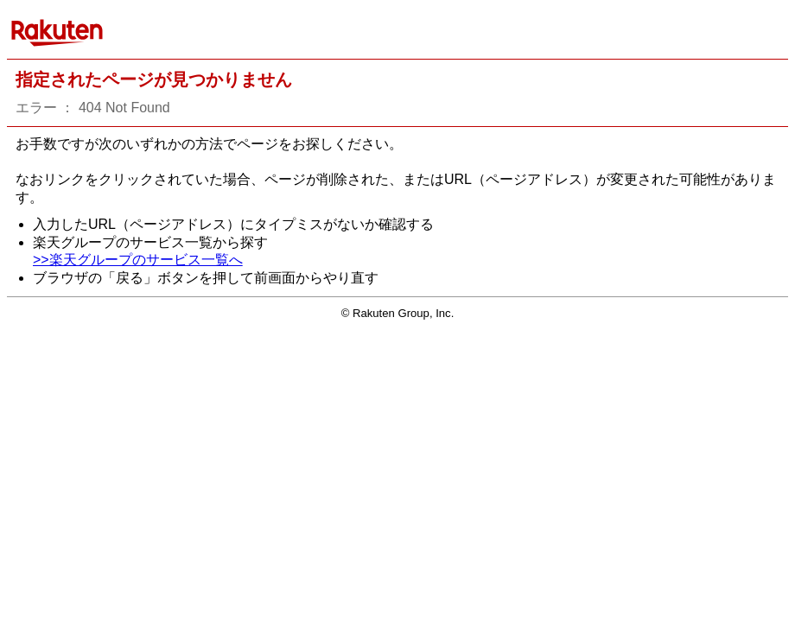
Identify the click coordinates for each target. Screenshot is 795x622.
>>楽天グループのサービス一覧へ (138, 259)
